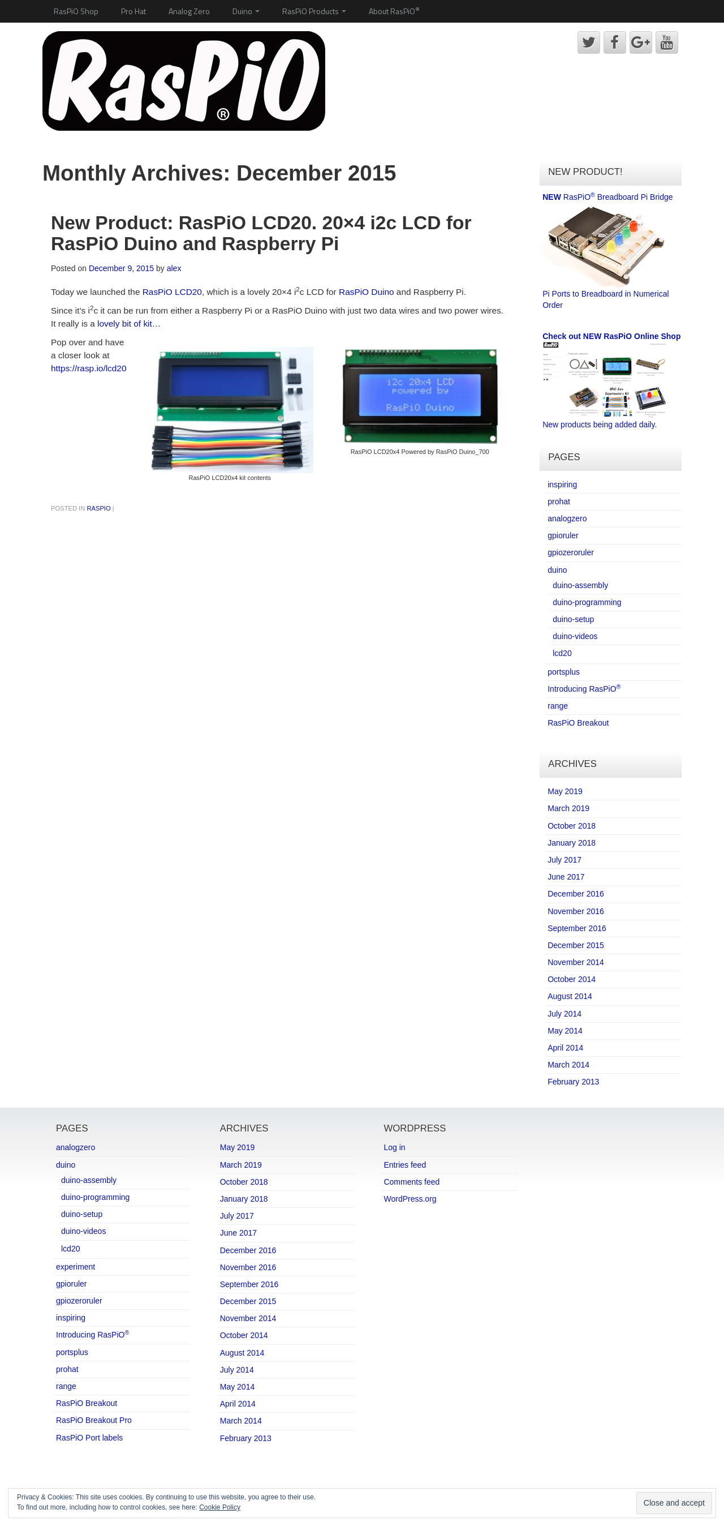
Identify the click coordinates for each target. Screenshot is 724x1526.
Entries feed (404, 1164)
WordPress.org (409, 1198)
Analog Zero (189, 11)
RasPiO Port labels (89, 1437)
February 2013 (573, 1081)
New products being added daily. (611, 380)
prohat (559, 501)
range (558, 705)
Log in (394, 1147)
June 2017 (566, 876)
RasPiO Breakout (578, 722)
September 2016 (577, 928)
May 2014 (565, 1030)
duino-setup (573, 619)
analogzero (567, 518)
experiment (75, 1266)
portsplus (564, 671)
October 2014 (572, 979)
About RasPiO (394, 11)
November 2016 (576, 911)
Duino (246, 11)
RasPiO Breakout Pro (94, 1420)
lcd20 (562, 653)
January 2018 (572, 842)
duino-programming (587, 602)
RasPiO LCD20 (172, 292)
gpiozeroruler (571, 552)
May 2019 (565, 791)
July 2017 (564, 859)
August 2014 (570, 996)
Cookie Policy (219, 1507)
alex (174, 268)
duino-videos (575, 636)
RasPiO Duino (366, 292)
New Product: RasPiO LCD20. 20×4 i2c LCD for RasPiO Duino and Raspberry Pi (261, 233)
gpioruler (563, 535)
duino (557, 570)
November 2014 (576, 962)
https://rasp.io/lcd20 (88, 368)
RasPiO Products (314, 11)
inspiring (562, 484)
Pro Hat (133, 11)
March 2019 (568, 808)
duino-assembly (580, 585)
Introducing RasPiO (584, 688)
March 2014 (568, 1064)
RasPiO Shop (76, 11)
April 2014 (565, 1047)
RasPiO (98, 508)
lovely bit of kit (124, 323)
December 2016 (576, 893)
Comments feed (411, 1181)
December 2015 (576, 945)
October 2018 (572, 825)
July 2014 (564, 1013)
